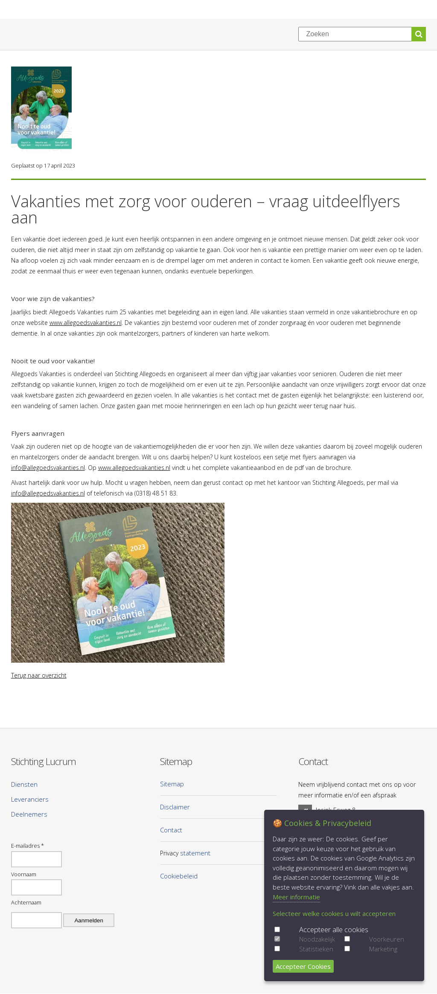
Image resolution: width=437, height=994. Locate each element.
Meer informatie (296, 897)
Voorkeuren (386, 939)
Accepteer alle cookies (333, 929)
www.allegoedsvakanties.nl (86, 323)
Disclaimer (175, 807)
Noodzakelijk (317, 939)
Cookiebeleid (179, 876)
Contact (171, 830)
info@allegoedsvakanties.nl (48, 468)
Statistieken (316, 949)
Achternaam (26, 902)
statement (195, 853)
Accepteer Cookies (303, 966)
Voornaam (23, 874)
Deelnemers (29, 814)
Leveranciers (30, 799)
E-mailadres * (27, 845)
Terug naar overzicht (39, 675)
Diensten (24, 784)
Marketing (383, 949)
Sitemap (172, 784)
